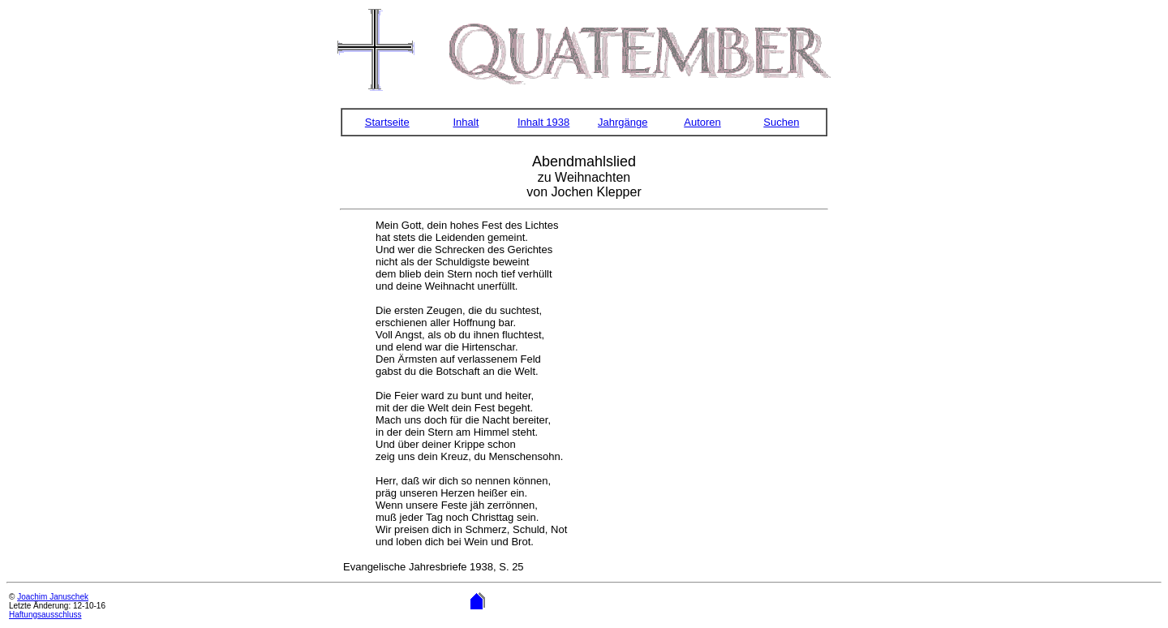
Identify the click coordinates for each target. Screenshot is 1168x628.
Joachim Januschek (52, 596)
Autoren (702, 122)
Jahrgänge (622, 122)
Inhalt (466, 122)
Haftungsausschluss (45, 614)
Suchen (781, 122)
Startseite (387, 122)
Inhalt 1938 (543, 122)
